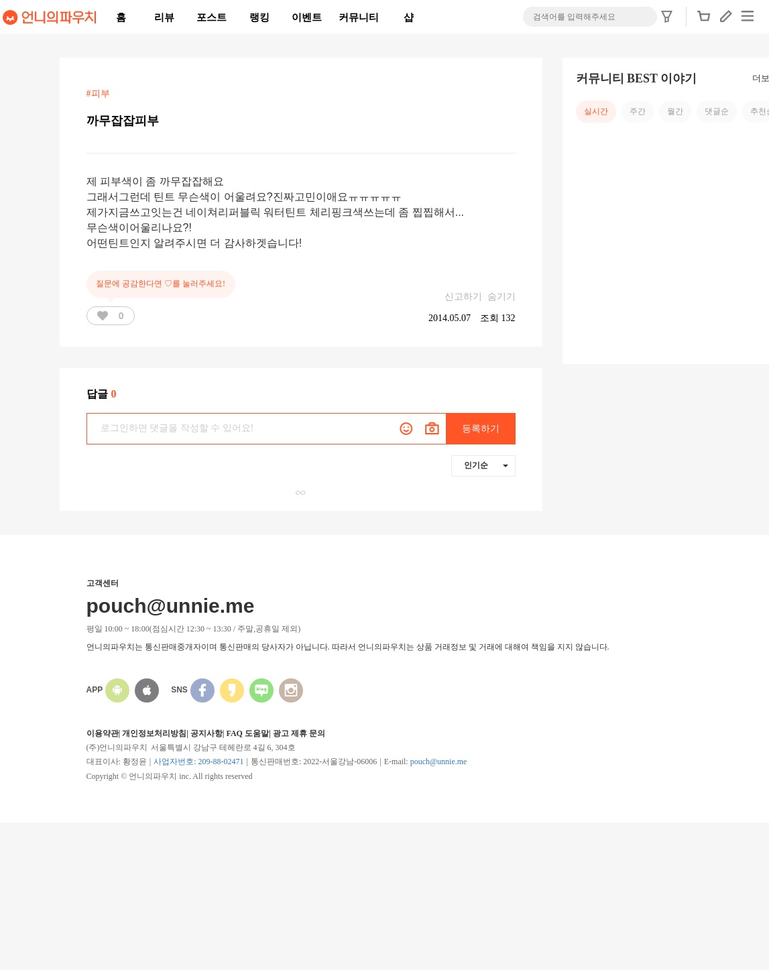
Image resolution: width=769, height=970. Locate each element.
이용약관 (102, 733)
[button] (704, 20)
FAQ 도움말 (247, 733)
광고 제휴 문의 (299, 733)
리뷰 (164, 17)
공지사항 (206, 733)
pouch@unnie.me (438, 761)
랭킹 (259, 17)
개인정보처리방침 (154, 733)
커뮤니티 (359, 17)
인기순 (486, 465)
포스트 (211, 17)
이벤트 (307, 17)
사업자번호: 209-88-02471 (198, 761)
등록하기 (480, 429)
